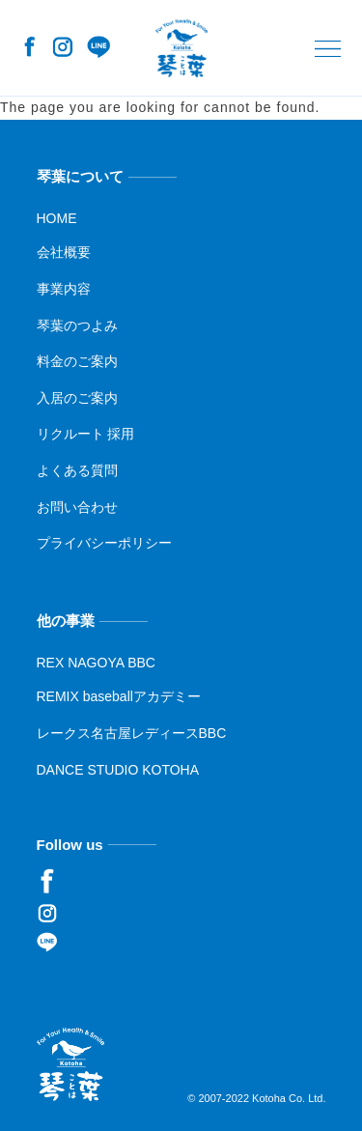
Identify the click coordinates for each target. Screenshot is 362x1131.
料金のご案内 (77, 361)
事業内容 (64, 289)
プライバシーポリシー (104, 543)
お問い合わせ (77, 506)
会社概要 (64, 252)
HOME (57, 218)
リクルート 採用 (86, 433)
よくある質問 (77, 470)
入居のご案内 (77, 398)
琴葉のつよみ (77, 324)
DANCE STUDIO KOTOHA (118, 769)
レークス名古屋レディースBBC (132, 733)
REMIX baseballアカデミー (119, 696)
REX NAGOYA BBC (96, 662)
